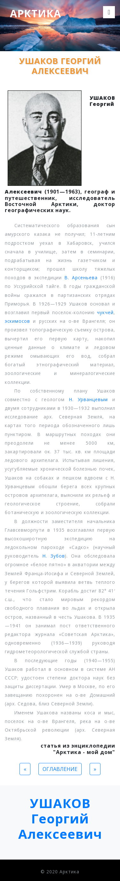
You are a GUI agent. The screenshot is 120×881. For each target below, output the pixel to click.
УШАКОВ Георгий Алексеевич (60, 818)
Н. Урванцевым (88, 399)
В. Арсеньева (81, 277)
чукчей (105, 312)
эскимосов (17, 321)
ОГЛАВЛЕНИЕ (60, 769)
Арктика (35, 13)
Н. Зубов (54, 556)
